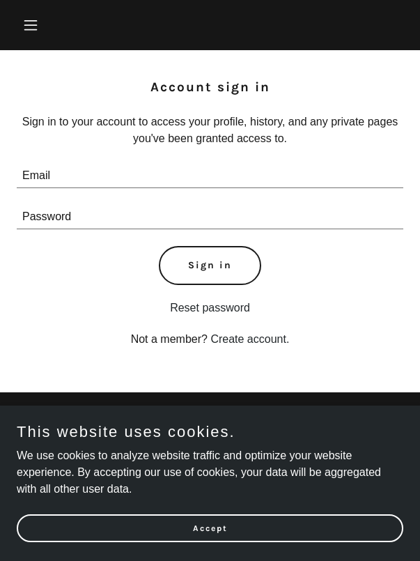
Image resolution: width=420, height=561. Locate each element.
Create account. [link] (249, 339)
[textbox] (210, 176)
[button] (46, 25)
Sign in (210, 265)
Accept (210, 527)
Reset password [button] (210, 308)
